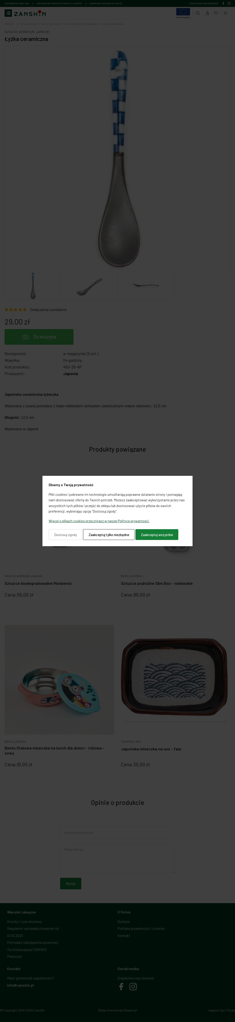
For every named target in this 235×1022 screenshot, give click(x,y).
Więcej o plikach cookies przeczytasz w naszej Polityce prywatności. (99, 521)
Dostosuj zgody (65, 535)
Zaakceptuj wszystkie (157, 535)
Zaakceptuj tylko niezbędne (109, 535)
